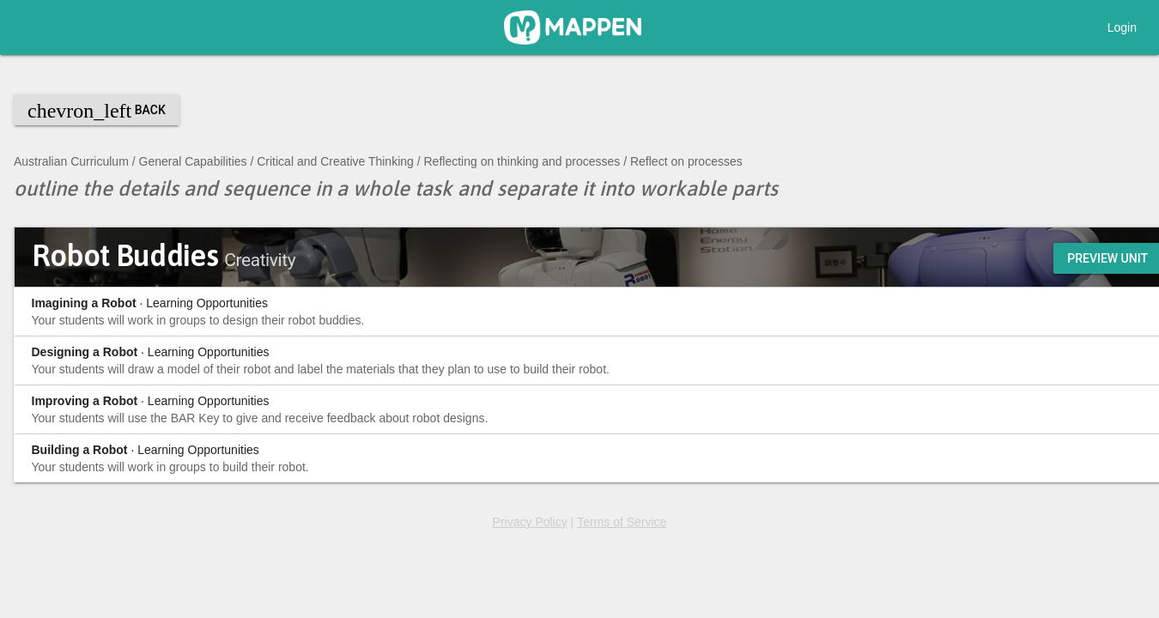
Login (1122, 27)
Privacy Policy (530, 522)
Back (96, 111)
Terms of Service (621, 522)
